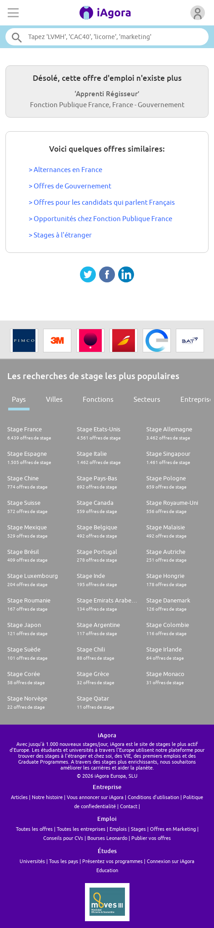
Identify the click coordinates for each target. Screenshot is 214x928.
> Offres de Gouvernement (70, 186)
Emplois (118, 829)
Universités (32, 861)
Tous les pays (63, 861)
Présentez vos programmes (112, 861)
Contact (128, 806)
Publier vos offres (151, 838)
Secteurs (147, 399)
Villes (54, 399)
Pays (19, 399)
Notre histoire (47, 797)
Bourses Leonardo (107, 838)
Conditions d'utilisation (153, 797)
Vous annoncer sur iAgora (95, 797)
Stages (138, 829)
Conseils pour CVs (63, 838)
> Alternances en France (65, 169)
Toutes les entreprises (81, 829)
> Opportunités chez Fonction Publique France (100, 218)
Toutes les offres (34, 829)
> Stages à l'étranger (60, 235)
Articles (19, 797)
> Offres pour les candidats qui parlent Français (102, 202)
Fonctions (98, 399)
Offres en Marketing (173, 829)
